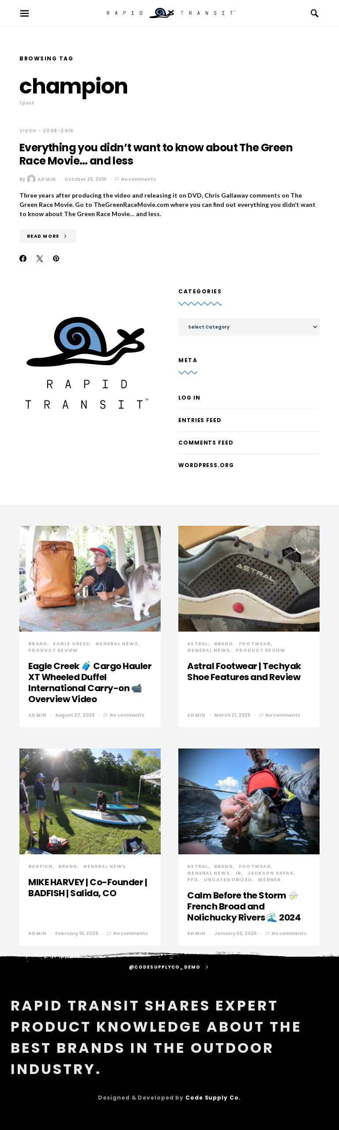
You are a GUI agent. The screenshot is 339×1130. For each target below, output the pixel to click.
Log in (189, 397)
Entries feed (200, 420)
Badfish (40, 866)
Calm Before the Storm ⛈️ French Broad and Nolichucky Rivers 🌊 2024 (244, 906)
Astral (197, 643)
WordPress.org (206, 465)
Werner (269, 879)
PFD (192, 879)
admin (41, 179)
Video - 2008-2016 (46, 130)
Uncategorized (228, 879)
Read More (43, 236)
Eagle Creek (71, 643)
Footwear (255, 643)
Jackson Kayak (270, 873)
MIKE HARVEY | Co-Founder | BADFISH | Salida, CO (87, 887)
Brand (37, 643)
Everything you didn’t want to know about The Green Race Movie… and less (156, 154)
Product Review (53, 650)
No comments (138, 179)
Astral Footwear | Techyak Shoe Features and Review (244, 671)
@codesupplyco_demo (165, 967)
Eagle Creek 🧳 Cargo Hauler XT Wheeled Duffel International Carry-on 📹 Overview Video (89, 682)
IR (238, 873)
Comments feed (206, 442)
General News (116, 643)
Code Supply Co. (213, 1097)
